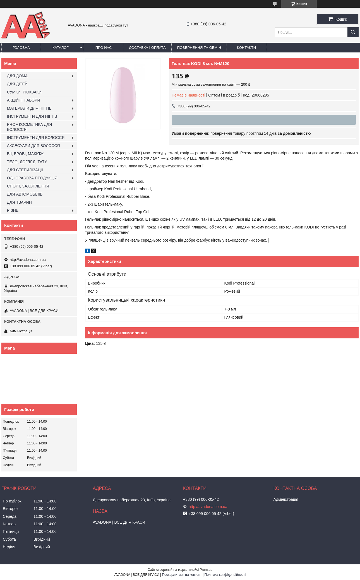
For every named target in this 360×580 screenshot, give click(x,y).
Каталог (60, 47)
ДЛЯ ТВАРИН (19, 202)
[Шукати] (353, 32)
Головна (21, 47)
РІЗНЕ (12, 210)
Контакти (246, 47)
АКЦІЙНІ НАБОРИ (23, 100)
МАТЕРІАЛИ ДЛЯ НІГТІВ (29, 108)
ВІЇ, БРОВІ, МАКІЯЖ (25, 153)
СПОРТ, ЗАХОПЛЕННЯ (28, 186)
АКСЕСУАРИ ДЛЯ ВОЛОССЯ (33, 145)
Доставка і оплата (147, 47)
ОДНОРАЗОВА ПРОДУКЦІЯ (32, 178)
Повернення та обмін (199, 47)
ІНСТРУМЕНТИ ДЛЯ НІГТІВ (32, 116)
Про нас (103, 47)
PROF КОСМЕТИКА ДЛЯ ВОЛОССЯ (29, 127)
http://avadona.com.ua (28, 259)
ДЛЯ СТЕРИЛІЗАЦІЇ (25, 170)
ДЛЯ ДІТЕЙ (17, 84)
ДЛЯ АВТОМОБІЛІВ (24, 194)
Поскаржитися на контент (181, 575)
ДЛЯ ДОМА (17, 76)
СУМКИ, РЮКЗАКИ (24, 92)
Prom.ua (206, 570)
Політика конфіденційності (225, 575)
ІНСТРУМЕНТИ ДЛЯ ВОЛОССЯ (35, 137)
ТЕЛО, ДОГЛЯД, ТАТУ (27, 162)
